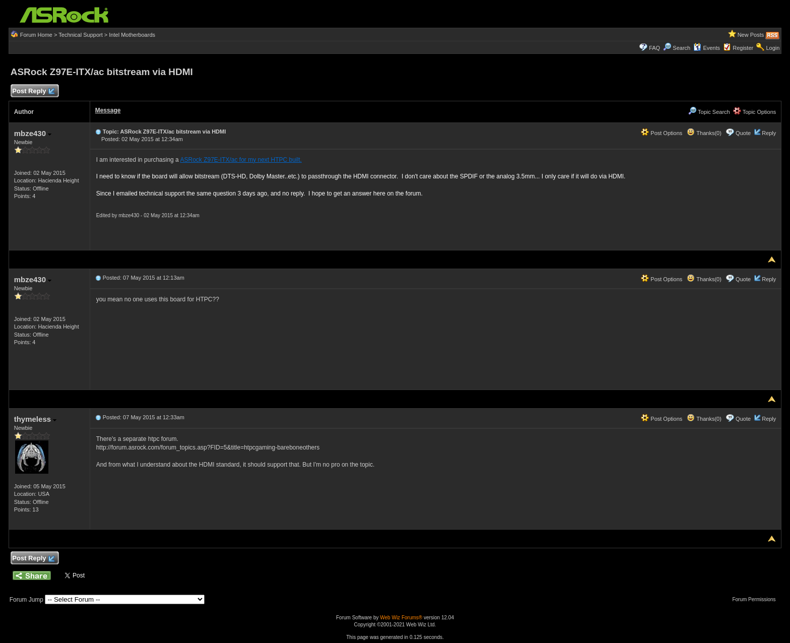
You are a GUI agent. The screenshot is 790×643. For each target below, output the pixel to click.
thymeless (35, 419)
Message (108, 110)
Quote (743, 133)
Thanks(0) (704, 133)
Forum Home (36, 35)
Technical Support (80, 35)
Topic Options (754, 112)
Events (706, 48)
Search (681, 48)
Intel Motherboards (132, 35)
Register (743, 48)
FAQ (654, 48)
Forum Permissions (756, 599)
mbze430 (33, 133)
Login (772, 48)
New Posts (751, 35)
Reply (769, 133)
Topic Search (709, 112)
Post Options (661, 133)
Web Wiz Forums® (401, 617)
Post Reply (33, 91)
